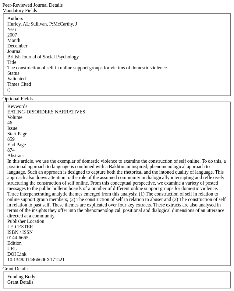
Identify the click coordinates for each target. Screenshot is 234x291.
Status (13, 73)
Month (13, 40)
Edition (14, 243)
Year (11, 29)
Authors (15, 18)
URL (12, 248)
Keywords (17, 106)
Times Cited (19, 84)
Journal (14, 51)
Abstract (15, 155)
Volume (14, 117)
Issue (12, 128)
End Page (16, 144)
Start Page (17, 133)
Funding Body (21, 276)
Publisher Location (25, 221)
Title (11, 62)
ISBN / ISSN (20, 232)
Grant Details (20, 282)
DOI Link (17, 254)
